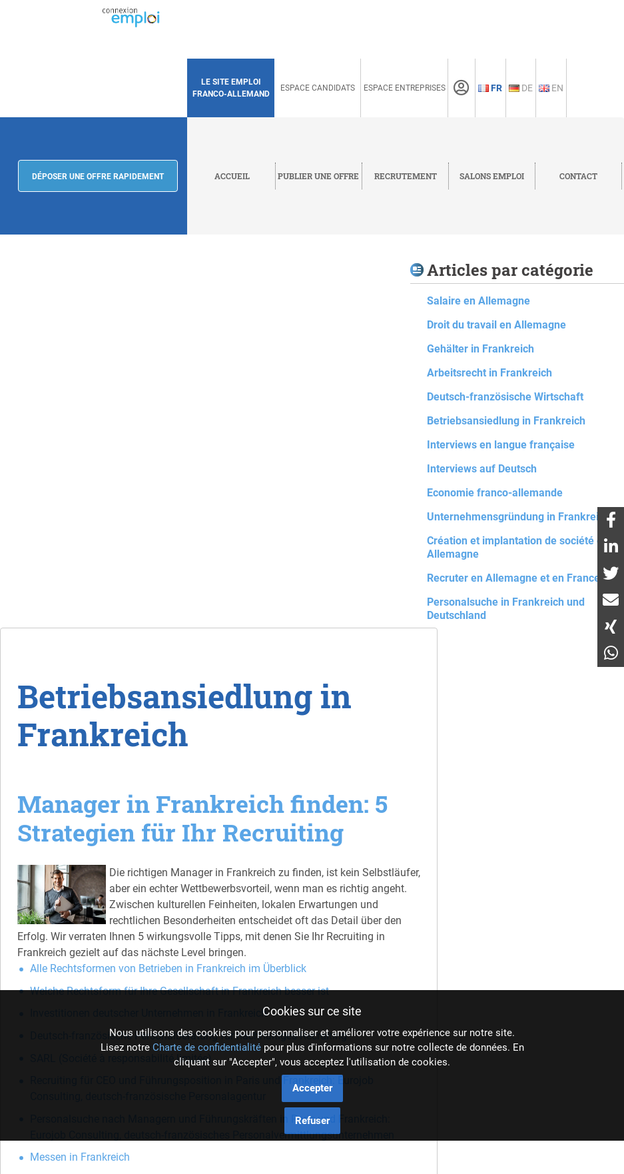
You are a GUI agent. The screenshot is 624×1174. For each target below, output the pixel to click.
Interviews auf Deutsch (482, 468)
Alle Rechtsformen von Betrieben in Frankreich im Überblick (168, 968)
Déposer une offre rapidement (98, 176)
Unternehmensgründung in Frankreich (518, 516)
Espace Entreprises (405, 88)
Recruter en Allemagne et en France (513, 578)
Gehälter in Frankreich (480, 348)
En (551, 88)
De (521, 88)
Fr (490, 88)
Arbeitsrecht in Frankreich (489, 372)
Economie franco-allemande (495, 492)
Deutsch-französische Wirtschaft (505, 396)
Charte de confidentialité (207, 1047)
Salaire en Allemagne (478, 300)
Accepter (312, 1088)
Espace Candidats (317, 88)
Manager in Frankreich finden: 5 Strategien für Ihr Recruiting (202, 818)
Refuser (312, 1121)
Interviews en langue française (501, 444)
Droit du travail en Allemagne (496, 324)
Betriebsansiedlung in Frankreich (506, 420)
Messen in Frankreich (80, 1157)
